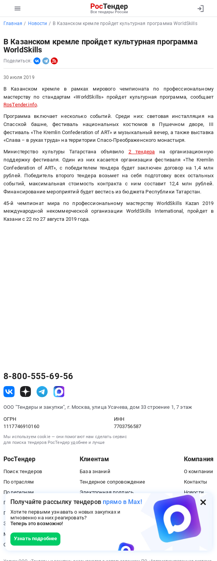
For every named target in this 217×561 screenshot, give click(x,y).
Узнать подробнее (35, 538)
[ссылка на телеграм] (42, 391)
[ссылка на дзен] (25, 391)
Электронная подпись (107, 492)
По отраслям (18, 482)
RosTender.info (20, 104)
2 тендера (142, 152)
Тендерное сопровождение (112, 482)
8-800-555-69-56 (38, 376)
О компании (198, 471)
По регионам (18, 492)
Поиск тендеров (22, 471)
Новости (194, 492)
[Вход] (200, 8)
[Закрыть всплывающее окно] (203, 502)
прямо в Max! (122, 502)
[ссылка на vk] (9, 391)
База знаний (95, 471)
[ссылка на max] (59, 391)
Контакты (195, 482)
